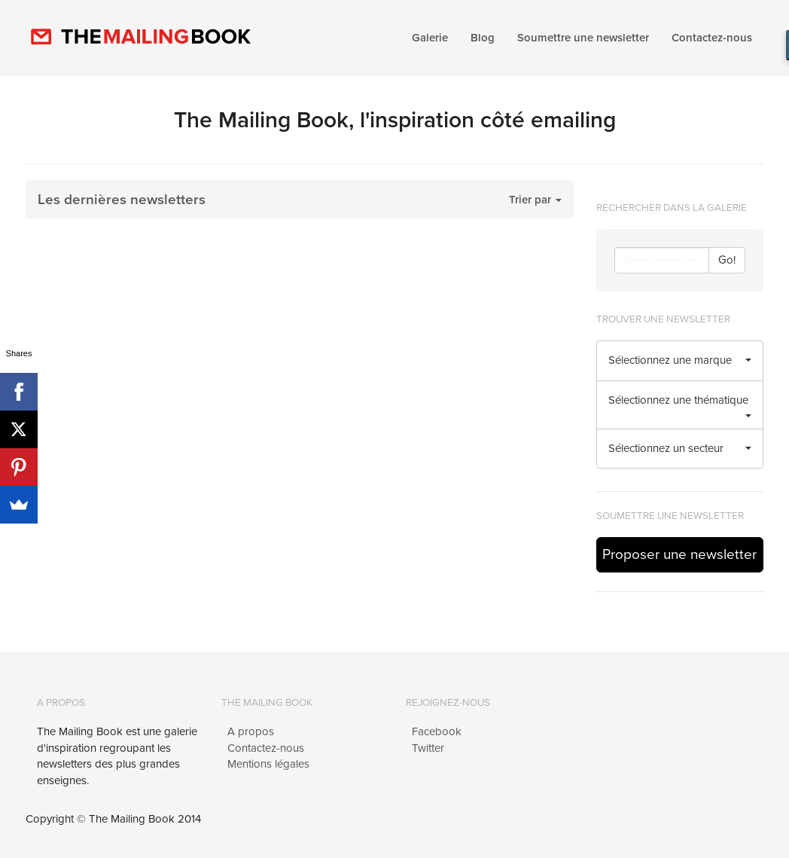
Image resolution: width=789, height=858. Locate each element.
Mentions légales (268, 764)
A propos (250, 731)
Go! (727, 260)
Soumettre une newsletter (583, 37)
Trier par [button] (535, 199)
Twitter (428, 748)
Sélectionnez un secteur (680, 448)
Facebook (437, 731)
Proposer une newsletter (679, 554)
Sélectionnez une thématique (680, 405)
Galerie (430, 37)
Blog (483, 37)
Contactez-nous (712, 37)
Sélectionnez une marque (680, 360)
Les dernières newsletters (122, 199)
